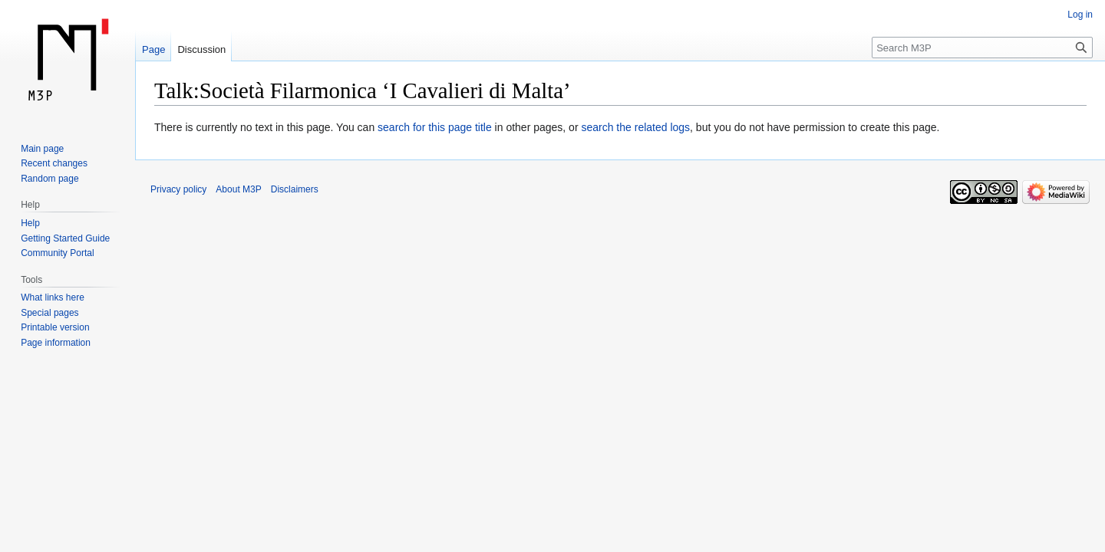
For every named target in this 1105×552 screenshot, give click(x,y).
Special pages (49, 312)
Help (30, 223)
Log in (1080, 14)
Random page (49, 178)
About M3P (238, 189)
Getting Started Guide (65, 238)
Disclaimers (294, 189)
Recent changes (54, 163)
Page (153, 49)
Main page (42, 148)
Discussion (201, 49)
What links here (52, 297)
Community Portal (57, 253)
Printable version (55, 327)
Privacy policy (178, 189)
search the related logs (635, 127)
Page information (56, 342)
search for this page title (435, 127)
